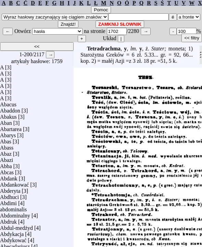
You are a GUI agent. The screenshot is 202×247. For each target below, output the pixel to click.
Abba (6, 164)
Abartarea (11, 127)
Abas (5, 140)
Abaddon (10, 109)
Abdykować (13, 239)
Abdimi (8, 201)
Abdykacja (12, 232)
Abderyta (10, 189)
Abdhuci (9, 195)
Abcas (7, 171)
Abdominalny (15, 214)
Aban (6, 121)
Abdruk (8, 220)
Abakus (8, 115)
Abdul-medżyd (16, 226)
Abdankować (14, 183)
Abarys (8, 134)
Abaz (6, 152)
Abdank (8, 177)
